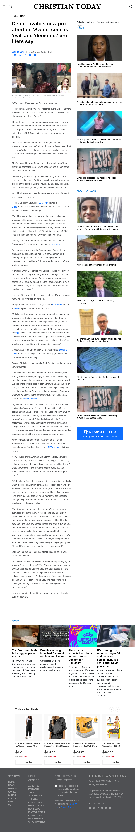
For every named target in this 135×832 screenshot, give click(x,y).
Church (12, 795)
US (9, 805)
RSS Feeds (34, 809)
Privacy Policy (37, 805)
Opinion (12, 788)
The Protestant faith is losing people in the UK (24, 653)
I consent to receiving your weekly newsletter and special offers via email (68, 790)
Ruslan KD (43, 203)
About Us (33, 786)
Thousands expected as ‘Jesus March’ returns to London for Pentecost (81, 656)
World (12, 792)
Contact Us (35, 815)
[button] (4, 7)
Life (10, 801)
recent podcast (30, 399)
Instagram (55, 244)
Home (15, 16)
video (14, 207)
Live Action (57, 305)
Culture (13, 798)
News (23, 16)
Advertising (35, 796)
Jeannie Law (18, 52)
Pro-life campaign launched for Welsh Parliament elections (53, 653)
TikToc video (53, 447)
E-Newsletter (36, 812)
